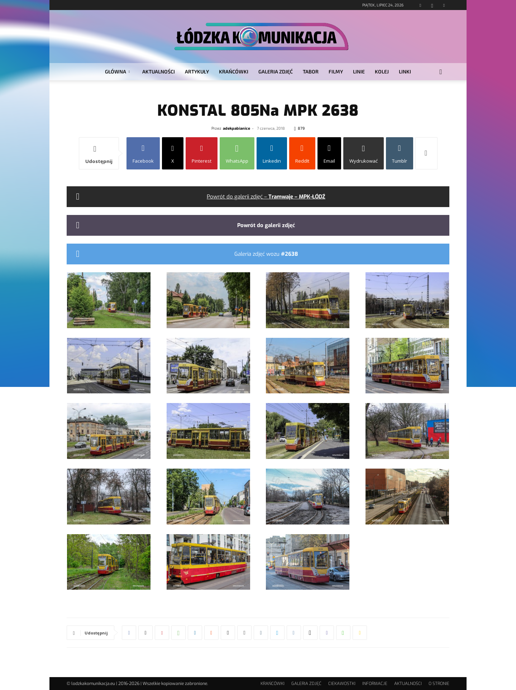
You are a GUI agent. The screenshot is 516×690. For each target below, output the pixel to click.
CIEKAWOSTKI (341, 683)
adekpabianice (236, 128)
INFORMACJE (374, 683)
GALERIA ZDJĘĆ (275, 71)
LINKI (405, 71)
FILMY (336, 71)
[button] (440, 72)
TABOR (311, 71)
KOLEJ (382, 71)
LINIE (359, 71)
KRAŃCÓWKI (233, 71)
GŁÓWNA (117, 71)
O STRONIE (439, 683)
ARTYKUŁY (197, 71)
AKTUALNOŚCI (158, 71)
